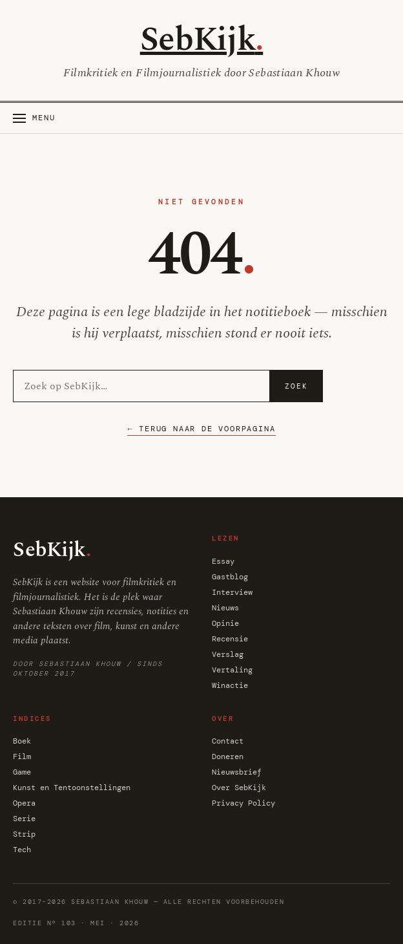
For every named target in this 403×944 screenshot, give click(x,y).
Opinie (225, 623)
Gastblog (230, 577)
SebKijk (202, 39)
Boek (22, 741)
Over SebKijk (239, 787)
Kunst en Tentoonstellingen (71, 787)
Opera (24, 803)
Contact (227, 741)
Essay (223, 561)
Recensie (230, 639)
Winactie (230, 685)
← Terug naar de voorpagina (201, 429)
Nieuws (225, 608)
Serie (24, 818)
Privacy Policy (243, 803)
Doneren (227, 756)
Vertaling (232, 670)
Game (22, 772)
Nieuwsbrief (237, 772)
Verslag (227, 654)
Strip (24, 834)
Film (22, 756)
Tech (22, 849)
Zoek (296, 386)
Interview (232, 592)
